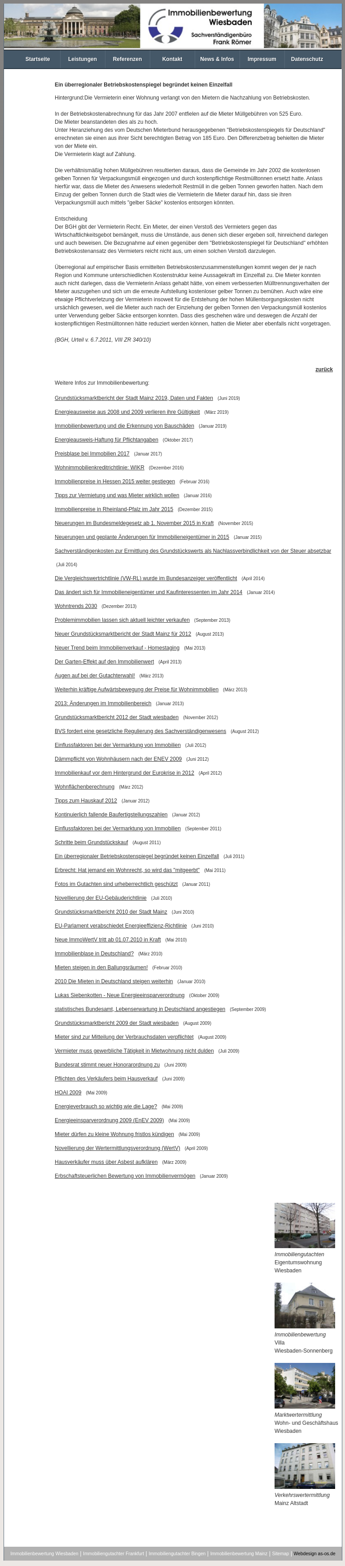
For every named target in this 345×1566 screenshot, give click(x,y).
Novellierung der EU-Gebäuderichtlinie (101, 898)
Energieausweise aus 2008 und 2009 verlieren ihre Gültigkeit (127, 412)
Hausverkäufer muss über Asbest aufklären (106, 1162)
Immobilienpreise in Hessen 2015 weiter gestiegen (115, 481)
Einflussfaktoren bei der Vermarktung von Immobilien (118, 745)
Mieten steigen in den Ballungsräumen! (101, 967)
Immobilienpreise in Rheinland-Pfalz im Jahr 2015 (114, 509)
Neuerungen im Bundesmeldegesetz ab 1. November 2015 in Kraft (134, 523)
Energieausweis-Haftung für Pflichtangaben (106, 440)
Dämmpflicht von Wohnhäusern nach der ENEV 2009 (118, 759)
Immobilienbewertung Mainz (238, 1553)
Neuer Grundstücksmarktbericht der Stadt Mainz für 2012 (123, 634)
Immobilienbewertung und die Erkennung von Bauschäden (124, 426)
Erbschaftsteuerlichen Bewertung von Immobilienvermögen (125, 1176)
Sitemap (280, 1553)
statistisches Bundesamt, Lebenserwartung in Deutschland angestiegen (140, 1009)
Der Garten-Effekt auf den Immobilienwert (104, 662)
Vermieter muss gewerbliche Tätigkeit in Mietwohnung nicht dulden (134, 1051)
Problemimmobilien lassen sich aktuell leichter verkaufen (122, 620)
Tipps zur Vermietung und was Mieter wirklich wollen (117, 495)
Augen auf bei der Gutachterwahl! (95, 675)
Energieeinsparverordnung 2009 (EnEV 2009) (109, 1120)
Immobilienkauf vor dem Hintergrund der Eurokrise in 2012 (124, 773)
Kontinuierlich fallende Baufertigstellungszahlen (111, 814)
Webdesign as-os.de (315, 1553)
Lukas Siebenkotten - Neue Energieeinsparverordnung (120, 995)
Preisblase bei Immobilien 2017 (92, 454)
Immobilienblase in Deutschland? (94, 953)
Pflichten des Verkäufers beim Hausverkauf (106, 1079)
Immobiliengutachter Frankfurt (113, 1553)
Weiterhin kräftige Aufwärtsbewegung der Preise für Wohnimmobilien (136, 689)
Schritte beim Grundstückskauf (91, 842)
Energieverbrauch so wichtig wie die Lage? (106, 1106)
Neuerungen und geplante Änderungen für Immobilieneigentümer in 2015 (142, 537)
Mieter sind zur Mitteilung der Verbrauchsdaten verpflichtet (124, 1037)
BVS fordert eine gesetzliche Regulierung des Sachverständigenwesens (140, 731)
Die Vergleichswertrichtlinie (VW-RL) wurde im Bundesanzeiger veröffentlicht (146, 578)
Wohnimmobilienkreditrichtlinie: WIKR (99, 467)
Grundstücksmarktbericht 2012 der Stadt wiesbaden (117, 717)
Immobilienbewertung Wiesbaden (44, 1553)
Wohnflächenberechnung (84, 787)
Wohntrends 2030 (76, 606)
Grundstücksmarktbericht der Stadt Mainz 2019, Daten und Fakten (134, 398)
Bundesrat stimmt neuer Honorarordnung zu (107, 1065)
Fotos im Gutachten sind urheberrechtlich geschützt (116, 884)
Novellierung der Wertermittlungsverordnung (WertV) (117, 1148)
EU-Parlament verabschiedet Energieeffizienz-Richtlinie (121, 926)
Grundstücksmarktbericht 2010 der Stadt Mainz (111, 912)
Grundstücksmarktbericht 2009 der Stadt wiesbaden (117, 1023)
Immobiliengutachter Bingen (176, 1553)
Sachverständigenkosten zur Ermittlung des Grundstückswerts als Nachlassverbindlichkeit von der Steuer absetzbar (193, 551)
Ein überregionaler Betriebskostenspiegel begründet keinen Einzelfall (137, 856)
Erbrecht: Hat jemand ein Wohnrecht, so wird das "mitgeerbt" (127, 870)
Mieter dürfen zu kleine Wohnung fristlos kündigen (114, 1134)
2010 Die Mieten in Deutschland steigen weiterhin (114, 981)
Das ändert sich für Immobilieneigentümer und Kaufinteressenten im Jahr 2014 (148, 592)
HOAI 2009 (68, 1092)
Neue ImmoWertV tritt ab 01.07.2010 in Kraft (108, 940)
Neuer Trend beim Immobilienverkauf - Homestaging (117, 648)
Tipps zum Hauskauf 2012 (86, 801)
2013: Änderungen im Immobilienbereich (103, 703)
